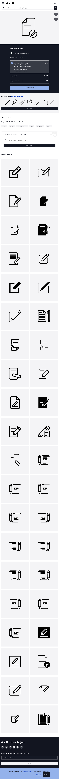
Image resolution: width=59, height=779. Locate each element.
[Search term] (30, 8)
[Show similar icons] (56, 19)
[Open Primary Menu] (3, 3)
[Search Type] (4, 8)
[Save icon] (56, 14)
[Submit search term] (55, 8)
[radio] (29, 67)
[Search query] (29, 140)
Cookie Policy (27, 771)
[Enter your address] (29, 758)
